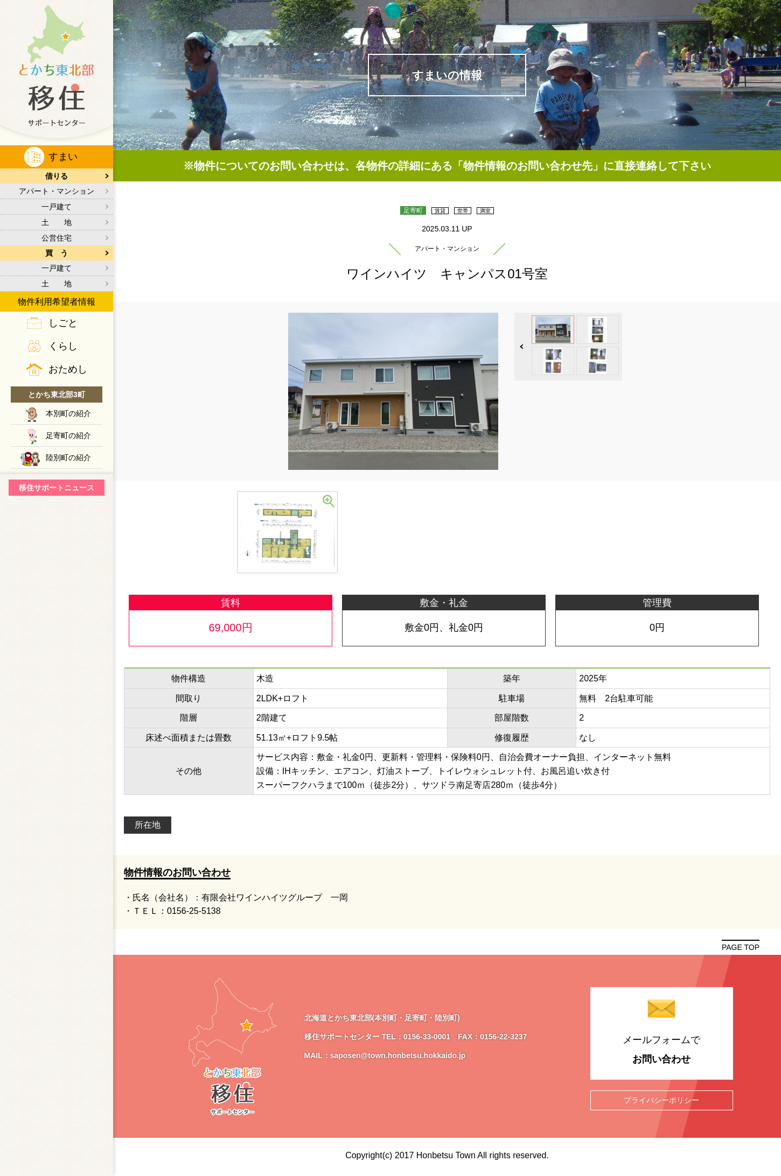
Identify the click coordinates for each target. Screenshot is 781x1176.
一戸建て (56, 206)
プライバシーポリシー (661, 1099)
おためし (67, 369)
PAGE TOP (740, 947)
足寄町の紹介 (68, 435)
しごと (63, 323)
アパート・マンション (56, 191)
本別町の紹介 (68, 413)
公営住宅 (56, 238)
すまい (63, 156)
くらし (63, 346)
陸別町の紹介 (68, 457)
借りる (56, 176)
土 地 (56, 222)
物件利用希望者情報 (56, 301)
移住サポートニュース (56, 487)
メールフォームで (662, 1050)
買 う (56, 253)
